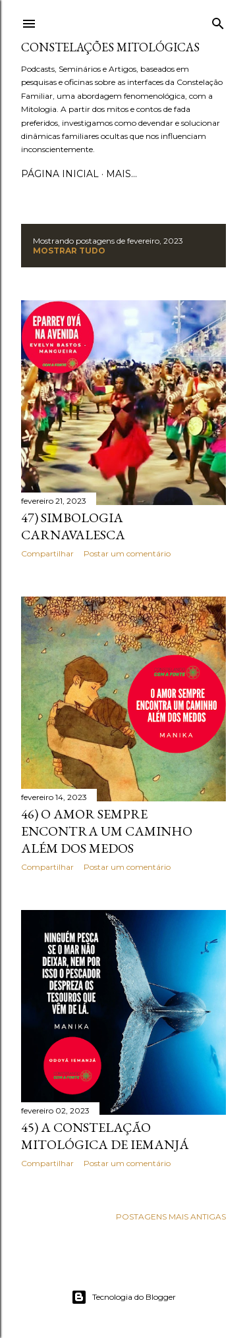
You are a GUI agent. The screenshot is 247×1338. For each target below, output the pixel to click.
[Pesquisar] (218, 21)
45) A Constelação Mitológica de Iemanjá (105, 1136)
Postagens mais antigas (171, 1216)
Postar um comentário (127, 553)
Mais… (121, 174)
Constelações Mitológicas (110, 47)
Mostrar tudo (69, 250)
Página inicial (60, 174)
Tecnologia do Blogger (123, 1297)
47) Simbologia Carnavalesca (73, 526)
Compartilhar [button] (47, 553)
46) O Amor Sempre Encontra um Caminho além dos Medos (106, 831)
